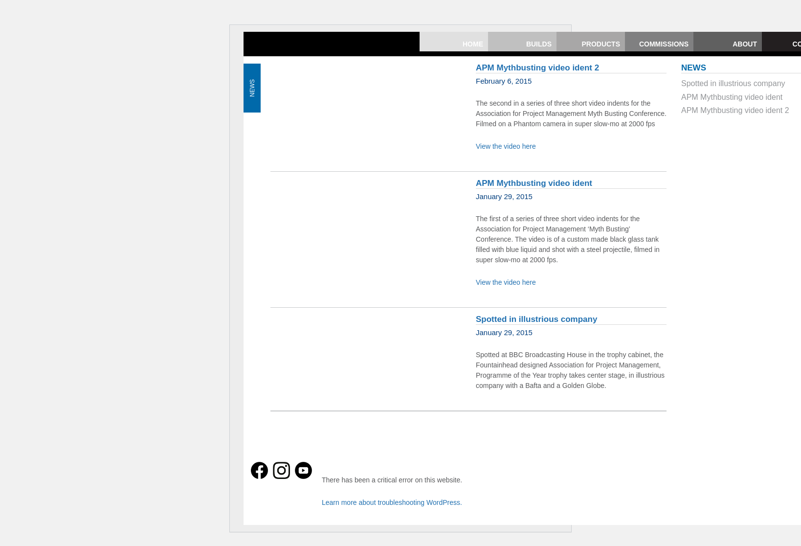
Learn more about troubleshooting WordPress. (392, 502)
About (745, 44)
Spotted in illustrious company (536, 319)
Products (600, 44)
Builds (539, 44)
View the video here (506, 146)
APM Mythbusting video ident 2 (537, 68)
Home (473, 44)
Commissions (664, 44)
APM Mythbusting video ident (534, 183)
